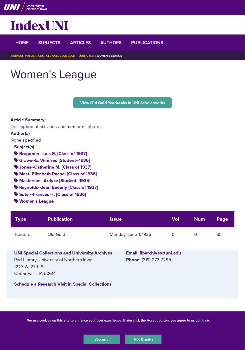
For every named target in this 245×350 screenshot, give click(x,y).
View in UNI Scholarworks (122, 103)
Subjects (49, 42)
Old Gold (56, 55)
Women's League (36, 202)
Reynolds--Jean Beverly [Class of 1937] (58, 189)
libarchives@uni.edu (160, 254)
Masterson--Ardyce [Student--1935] (54, 182)
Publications (147, 42)
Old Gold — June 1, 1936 (84, 55)
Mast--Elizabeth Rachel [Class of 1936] (58, 175)
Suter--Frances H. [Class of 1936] (52, 196)
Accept (102, 339)
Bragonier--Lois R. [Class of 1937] (53, 155)
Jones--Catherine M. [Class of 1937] (55, 169)
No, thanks (143, 339)
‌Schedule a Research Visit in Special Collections (63, 285)
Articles (80, 42)
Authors (111, 42)
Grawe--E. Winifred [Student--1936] (54, 162)
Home (22, 42)
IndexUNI (39, 24)
